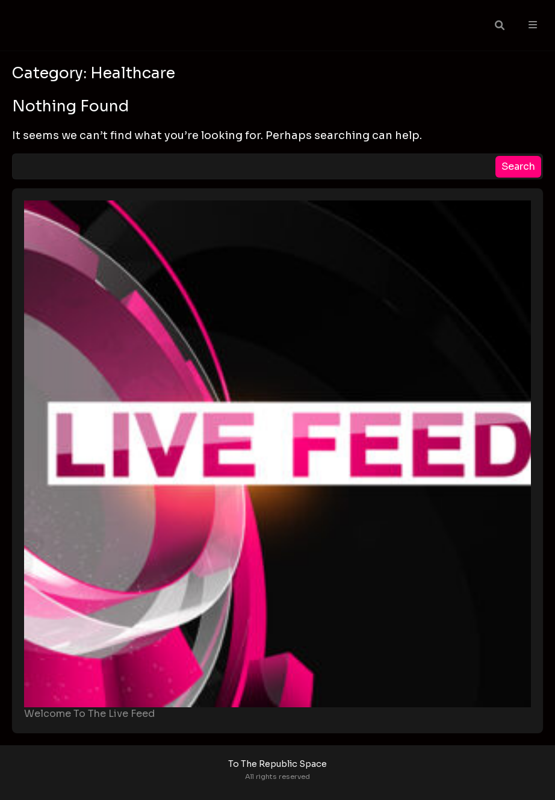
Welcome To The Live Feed (89, 713)
